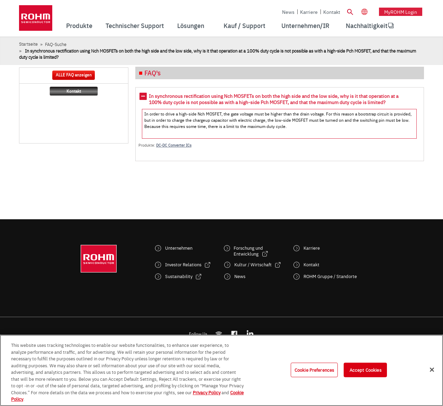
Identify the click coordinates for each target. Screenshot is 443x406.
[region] (221, 370)
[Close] (432, 369)
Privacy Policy (206, 392)
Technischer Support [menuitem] (135, 25)
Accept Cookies (365, 370)
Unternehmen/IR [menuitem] (305, 25)
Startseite (28, 44)
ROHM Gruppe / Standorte (330, 276)
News (288, 11)
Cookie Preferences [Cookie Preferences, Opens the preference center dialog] (314, 370)
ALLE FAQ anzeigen (74, 74)
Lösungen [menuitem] (190, 25)
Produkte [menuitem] (79, 25)
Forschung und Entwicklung (248, 251)
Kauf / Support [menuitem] (244, 25)
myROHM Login (400, 11)
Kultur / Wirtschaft (253, 264)
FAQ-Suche (55, 44)
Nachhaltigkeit (367, 25)
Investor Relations (183, 264)
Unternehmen (178, 248)
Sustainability (178, 276)
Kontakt (331, 11)
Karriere (309, 11)
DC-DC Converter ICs (173, 145)
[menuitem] (366, 25)
